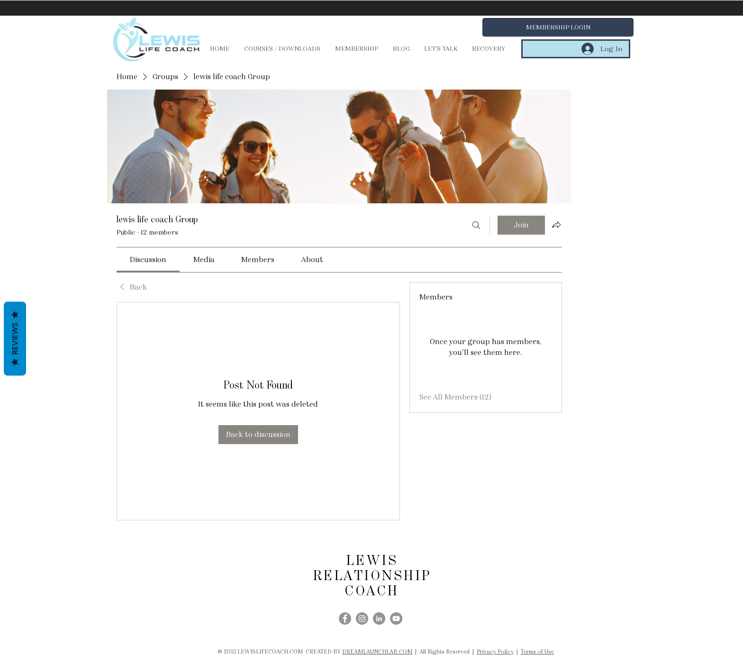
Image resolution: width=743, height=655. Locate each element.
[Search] (476, 225)
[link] (148, 259)
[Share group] (556, 224)
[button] (558, 27)
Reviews (14, 338)
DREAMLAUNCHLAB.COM (377, 651)
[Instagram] (362, 618)
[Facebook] (345, 618)
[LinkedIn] (379, 618)
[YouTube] (396, 618)
